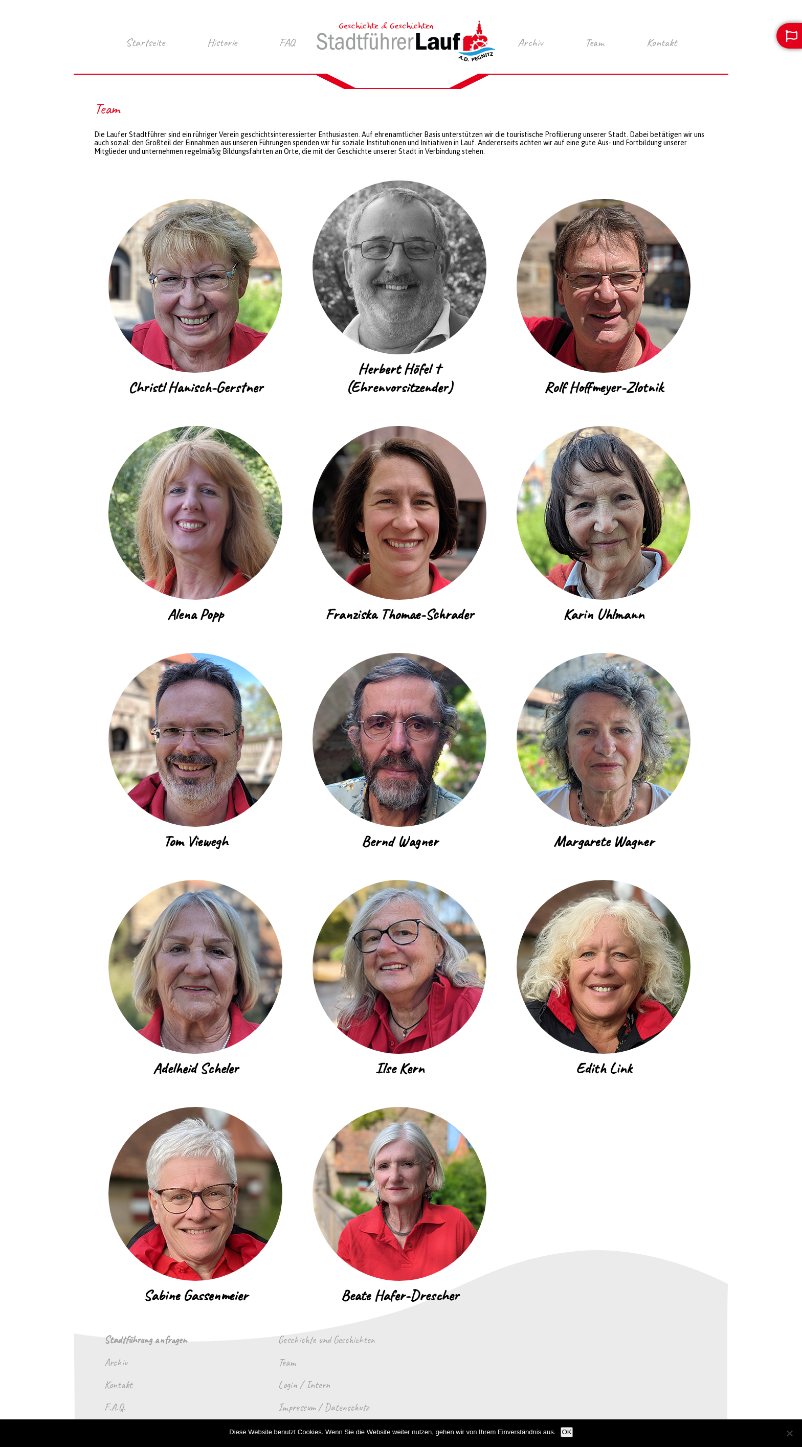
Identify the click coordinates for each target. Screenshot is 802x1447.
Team (594, 42)
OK (566, 1432)
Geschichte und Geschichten (326, 1340)
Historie (222, 42)
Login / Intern (304, 1385)
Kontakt (662, 42)
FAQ (287, 42)
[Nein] (789, 1433)
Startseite (145, 42)
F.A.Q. (114, 1407)
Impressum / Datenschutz (323, 1407)
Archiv (530, 42)
